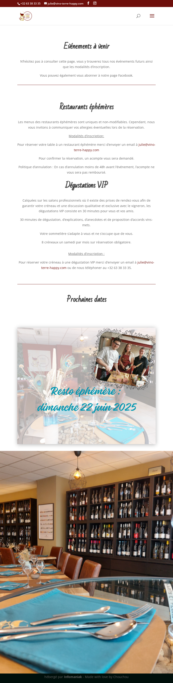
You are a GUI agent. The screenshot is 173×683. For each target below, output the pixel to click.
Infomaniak (73, 677)
